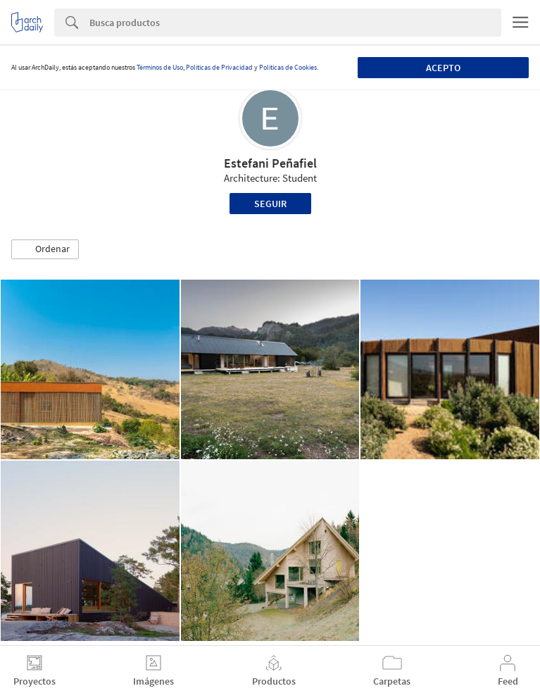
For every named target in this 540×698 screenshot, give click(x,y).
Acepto (443, 67)
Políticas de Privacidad (219, 67)
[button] (45, 249)
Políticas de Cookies (288, 67)
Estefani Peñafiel (270, 163)
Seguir (270, 203)
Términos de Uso (160, 67)
